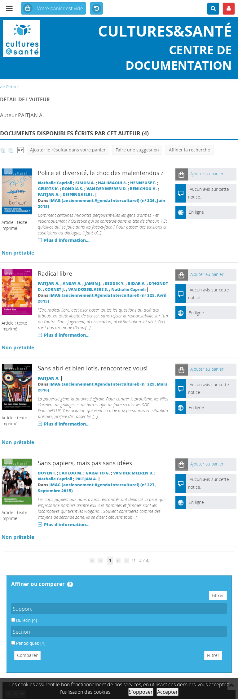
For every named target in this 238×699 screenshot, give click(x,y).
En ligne (196, 212)
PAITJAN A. (49, 194)
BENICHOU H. (143, 188)
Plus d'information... (67, 240)
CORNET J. (55, 289)
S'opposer (141, 691)
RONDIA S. (72, 188)
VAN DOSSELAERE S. (88, 289)
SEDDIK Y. (115, 283)
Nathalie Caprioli (55, 183)
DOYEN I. (47, 473)
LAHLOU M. (70, 473)
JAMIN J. (93, 283)
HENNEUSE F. (143, 183)
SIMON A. (85, 183)
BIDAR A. (137, 283)
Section (21, 631)
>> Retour (9, 87)
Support (22, 608)
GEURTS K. (48, 188)
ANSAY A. (72, 283)
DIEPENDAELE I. (78, 194)
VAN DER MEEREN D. (106, 188)
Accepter (167, 691)
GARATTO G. (98, 473)
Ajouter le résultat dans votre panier (68, 150)
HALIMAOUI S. (112, 183)
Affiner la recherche (189, 150)
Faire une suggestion (137, 150)
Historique (96, 8)
